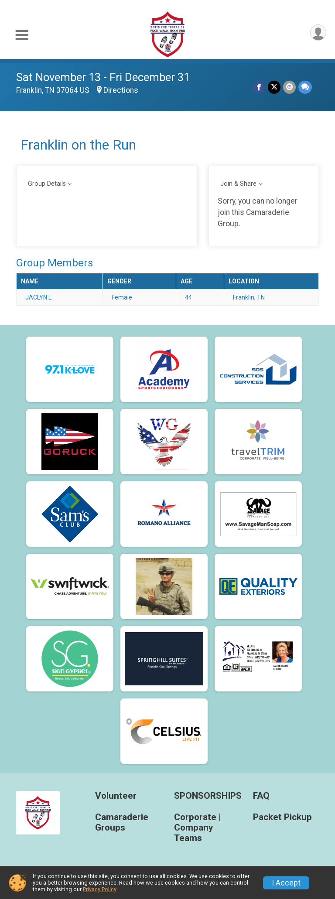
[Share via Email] (289, 87)
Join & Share (238, 183)
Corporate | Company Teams (197, 827)
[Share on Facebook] (259, 87)
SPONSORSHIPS (207, 796)
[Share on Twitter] (274, 87)
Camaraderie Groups (121, 822)
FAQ (261, 796)
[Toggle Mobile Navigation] (22, 35)
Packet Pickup (282, 817)
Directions (120, 90)
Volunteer (116, 796)
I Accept (286, 883)
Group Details (47, 183)
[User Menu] (318, 32)
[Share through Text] (305, 87)
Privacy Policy (99, 889)
